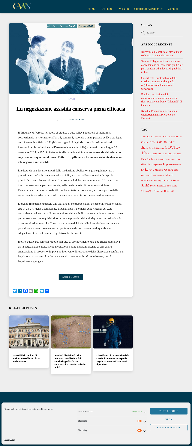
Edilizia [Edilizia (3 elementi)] (164, 154)
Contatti (173, 9)
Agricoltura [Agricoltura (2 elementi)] (150, 137)
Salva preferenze (169, 427)
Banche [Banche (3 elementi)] (172, 137)
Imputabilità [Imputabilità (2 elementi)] (177, 164)
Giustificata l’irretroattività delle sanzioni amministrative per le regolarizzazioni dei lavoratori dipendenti (112, 360)
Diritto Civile (86, 26)
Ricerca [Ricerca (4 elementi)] (167, 180)
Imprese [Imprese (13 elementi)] (167, 164)
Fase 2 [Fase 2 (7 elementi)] (154, 159)
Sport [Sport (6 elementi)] (174, 185)
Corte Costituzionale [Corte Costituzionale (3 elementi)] (156, 148)
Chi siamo (106, 9)
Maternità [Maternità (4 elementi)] (159, 170)
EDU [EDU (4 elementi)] (170, 154)
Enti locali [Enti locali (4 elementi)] (177, 154)
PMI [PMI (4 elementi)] (176, 170)
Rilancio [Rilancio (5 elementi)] (175, 180)
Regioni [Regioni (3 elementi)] (161, 180)
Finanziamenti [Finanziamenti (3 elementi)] (170, 159)
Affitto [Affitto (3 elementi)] (143, 137)
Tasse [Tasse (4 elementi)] (151, 191)
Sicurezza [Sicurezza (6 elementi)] (161, 185)
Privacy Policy (9, 440)
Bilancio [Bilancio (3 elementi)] (179, 137)
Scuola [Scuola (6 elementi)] (153, 185)
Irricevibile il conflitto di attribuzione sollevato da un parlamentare (26, 358)
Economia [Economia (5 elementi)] (156, 153)
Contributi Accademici (148, 9)
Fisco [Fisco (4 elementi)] (178, 159)
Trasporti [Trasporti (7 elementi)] (158, 191)
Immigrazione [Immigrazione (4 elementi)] (156, 164)
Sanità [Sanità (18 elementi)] (145, 185)
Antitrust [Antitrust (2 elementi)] (166, 137)
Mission (124, 9)
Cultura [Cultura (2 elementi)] (148, 154)
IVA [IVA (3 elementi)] (142, 170)
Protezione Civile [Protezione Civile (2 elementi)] (158, 175)
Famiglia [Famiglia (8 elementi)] (145, 159)
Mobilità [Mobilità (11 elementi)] (168, 169)
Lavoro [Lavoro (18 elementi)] (149, 169)
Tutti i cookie (168, 411)
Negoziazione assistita (72, 119)
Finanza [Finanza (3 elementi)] (161, 159)
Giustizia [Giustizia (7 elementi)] (145, 164)
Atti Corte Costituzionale (61, 26)
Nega (168, 419)
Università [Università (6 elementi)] (169, 191)
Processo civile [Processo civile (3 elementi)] (146, 175)
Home (91, 9)
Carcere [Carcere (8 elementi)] (145, 142)
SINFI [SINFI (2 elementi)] (169, 186)
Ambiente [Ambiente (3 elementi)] (158, 137)
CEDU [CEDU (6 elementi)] (153, 142)
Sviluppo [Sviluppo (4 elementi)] (145, 191)
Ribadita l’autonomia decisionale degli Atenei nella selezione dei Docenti (159, 115)
